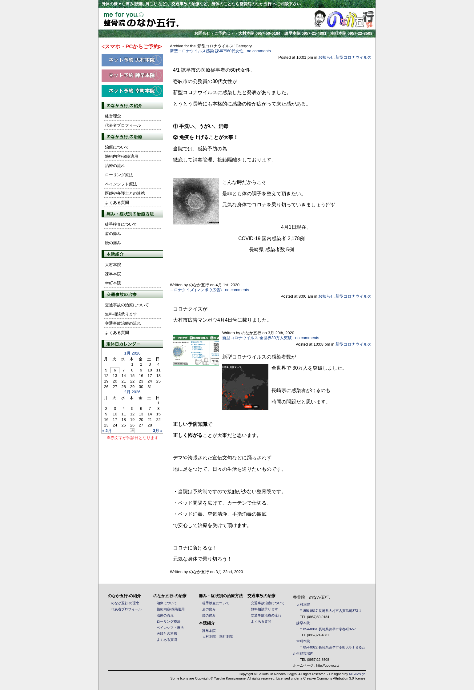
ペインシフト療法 (121, 184)
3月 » (158, 430)
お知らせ (326, 57)
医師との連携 (167, 633)
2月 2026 (132, 392)
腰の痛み (113, 242)
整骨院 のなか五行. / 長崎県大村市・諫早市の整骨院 (135, 19)
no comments (259, 51)
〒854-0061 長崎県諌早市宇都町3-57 (328, 629)
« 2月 (107, 430)
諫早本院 (113, 274)
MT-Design (357, 674)
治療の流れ (115, 165)
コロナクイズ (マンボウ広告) (196, 290)
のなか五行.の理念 (125, 603)
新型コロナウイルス (353, 57)
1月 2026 (132, 353)
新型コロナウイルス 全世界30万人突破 (257, 337)
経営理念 (113, 116)
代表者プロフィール (123, 125)
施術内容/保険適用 (121, 156)
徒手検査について (121, 224)
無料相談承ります (121, 314)
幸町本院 (113, 283)
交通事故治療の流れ (123, 323)
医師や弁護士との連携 (125, 193)
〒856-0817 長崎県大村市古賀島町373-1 (330, 611)
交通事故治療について (268, 603)
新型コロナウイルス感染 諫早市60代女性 (206, 51)
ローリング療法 (119, 174)
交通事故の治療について (127, 305)
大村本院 (113, 264)
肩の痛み (113, 233)
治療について (117, 147)
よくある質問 (117, 202)
